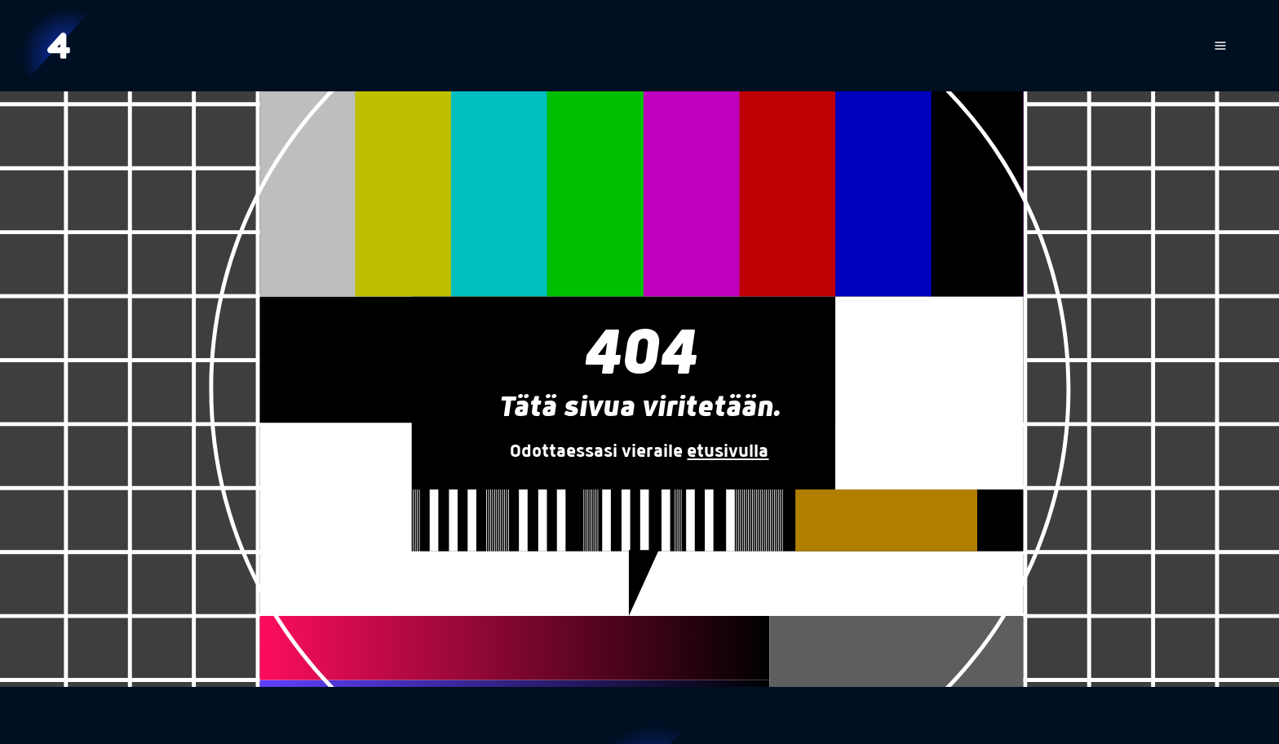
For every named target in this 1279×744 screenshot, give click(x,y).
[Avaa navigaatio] (1220, 45)
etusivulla (727, 452)
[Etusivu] (59, 46)
